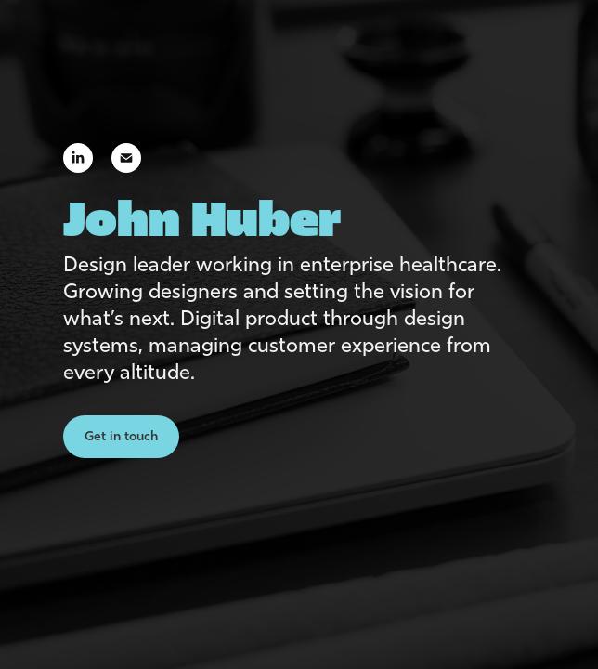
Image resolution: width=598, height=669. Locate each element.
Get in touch (121, 436)
